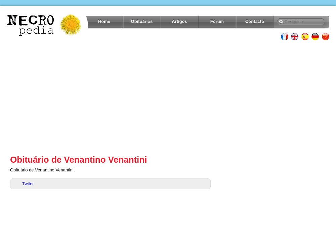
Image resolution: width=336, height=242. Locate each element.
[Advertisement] (168, 97)
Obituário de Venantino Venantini (78, 160)
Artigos (179, 21)
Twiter (28, 183)
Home (104, 21)
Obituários (142, 21)
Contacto (254, 21)
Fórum (217, 21)
